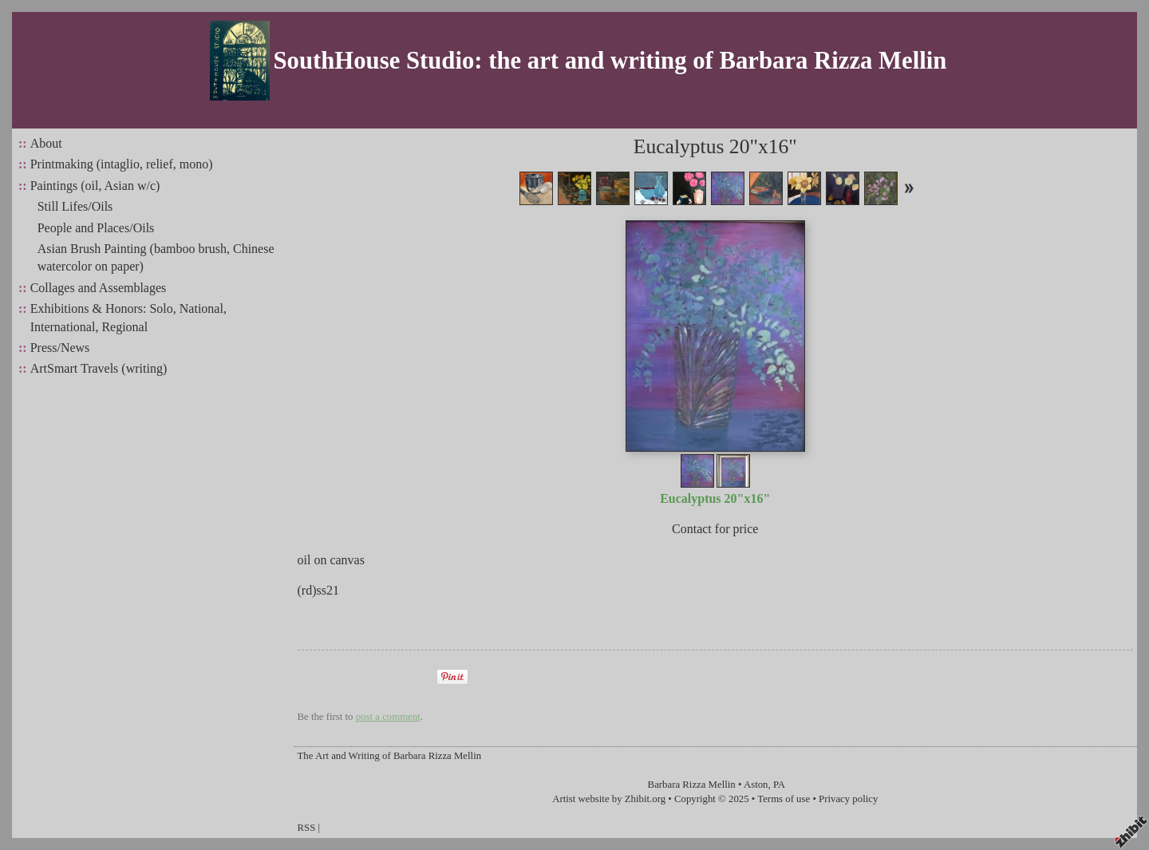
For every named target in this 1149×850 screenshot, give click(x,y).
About (46, 143)
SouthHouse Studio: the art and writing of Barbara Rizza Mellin (610, 60)
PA (779, 784)
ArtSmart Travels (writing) (99, 368)
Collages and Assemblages (98, 288)
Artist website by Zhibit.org (608, 799)
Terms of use (783, 799)
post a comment (388, 716)
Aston (756, 784)
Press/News (60, 347)
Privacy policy (848, 799)
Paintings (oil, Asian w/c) (95, 185)
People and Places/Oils (96, 228)
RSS (307, 827)
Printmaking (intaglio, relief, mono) (121, 164)
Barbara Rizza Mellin (692, 784)
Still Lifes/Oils (75, 206)
